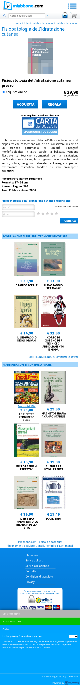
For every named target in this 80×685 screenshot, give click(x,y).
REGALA (54, 104)
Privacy (30, 582)
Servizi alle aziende (37, 566)
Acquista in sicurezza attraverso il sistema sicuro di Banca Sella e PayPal (40, 605)
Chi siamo (32, 555)
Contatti (31, 571)
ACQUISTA (25, 104)
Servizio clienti (34, 560)
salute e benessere (43, 23)
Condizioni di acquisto (39, 576)
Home (18, 23)
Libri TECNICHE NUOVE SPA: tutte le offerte (53, 356)
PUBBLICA (69, 221)
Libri (27, 23)
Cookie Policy (48, 676)
